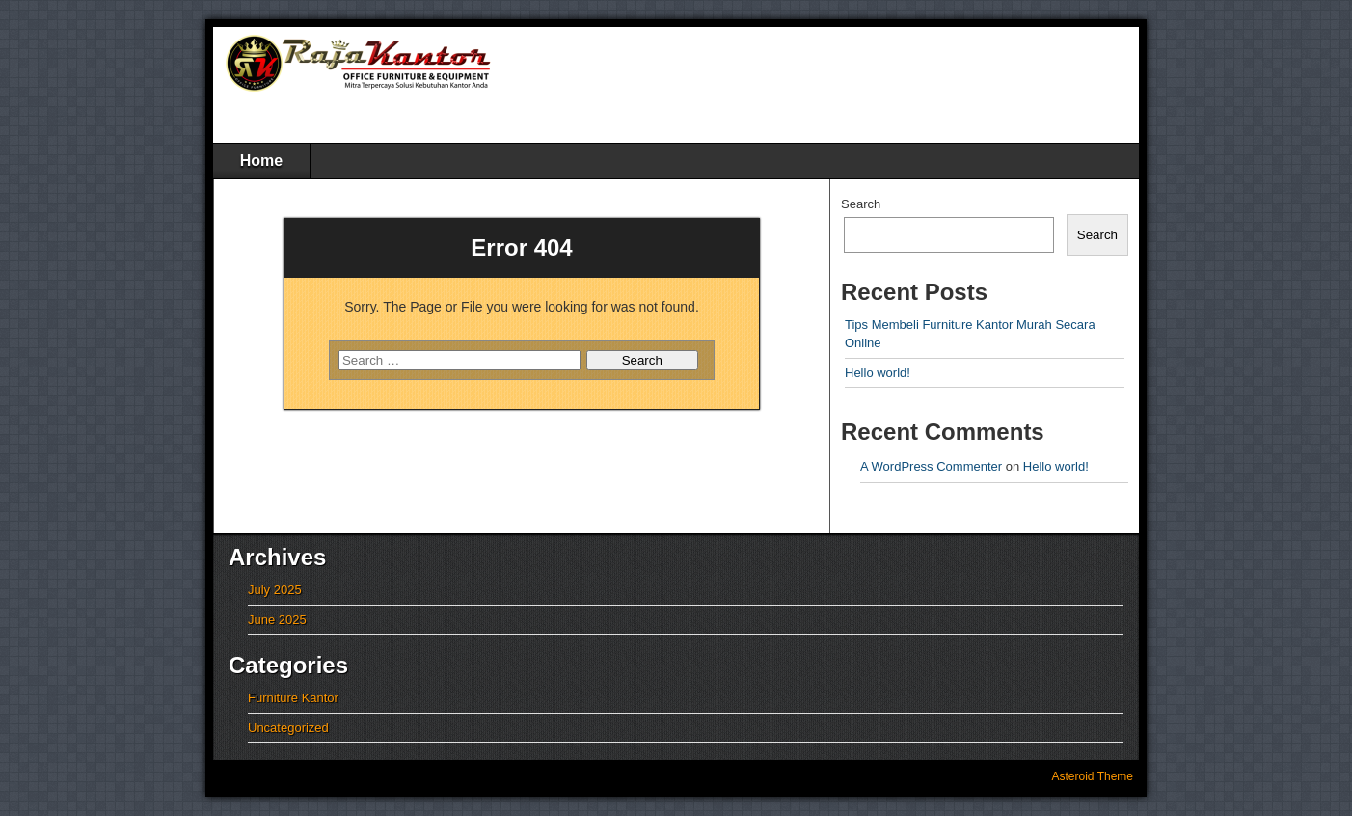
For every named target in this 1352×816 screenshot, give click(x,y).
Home (261, 160)
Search (860, 204)
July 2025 (275, 590)
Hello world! (877, 373)
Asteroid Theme (1093, 776)
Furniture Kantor (293, 698)
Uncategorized (288, 728)
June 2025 (277, 619)
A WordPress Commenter (931, 466)
